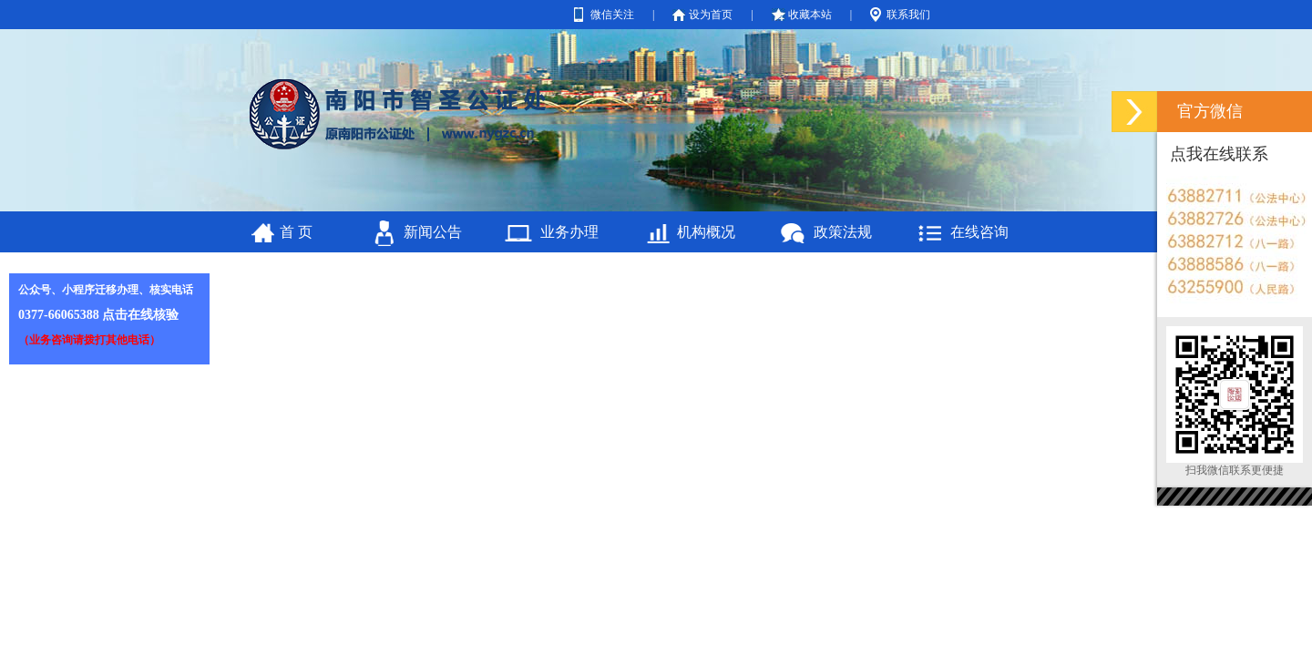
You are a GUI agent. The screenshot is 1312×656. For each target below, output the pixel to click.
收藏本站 (810, 14)
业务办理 (569, 232)
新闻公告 (433, 232)
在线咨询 (979, 232)
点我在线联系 (1219, 154)
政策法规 (843, 232)
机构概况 (706, 232)
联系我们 (908, 14)
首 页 (296, 232)
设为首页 (711, 14)
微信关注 (612, 14)
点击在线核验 (140, 315)
